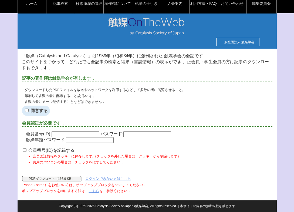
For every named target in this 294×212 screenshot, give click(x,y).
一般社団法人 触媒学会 (237, 42)
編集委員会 (261, 3)
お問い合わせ (232, 3)
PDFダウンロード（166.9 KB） (52, 179)
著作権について (117, 3)
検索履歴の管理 (89, 3)
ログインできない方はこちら (108, 179)
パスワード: (135, 134)
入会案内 (175, 3)
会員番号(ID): (62, 134)
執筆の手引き (146, 3)
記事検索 (60, 3)
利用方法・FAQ (203, 3)
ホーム (32, 3)
